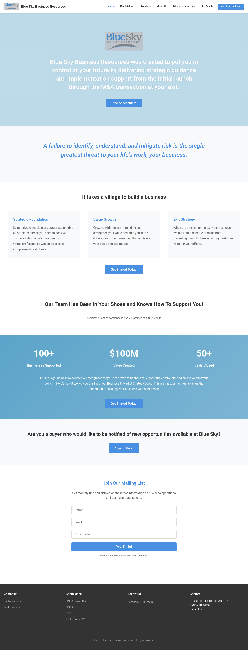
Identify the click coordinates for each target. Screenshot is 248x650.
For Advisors (127, 6)
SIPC (68, 613)
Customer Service (14, 601)
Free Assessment (124, 103)
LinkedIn (148, 602)
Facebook (133, 602)
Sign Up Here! (124, 448)
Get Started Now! (231, 6)
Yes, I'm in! (124, 546)
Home (111, 6)
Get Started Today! (124, 269)
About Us (161, 6)
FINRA (69, 607)
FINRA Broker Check (77, 601)
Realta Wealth (12, 607)
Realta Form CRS (76, 619)
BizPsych (207, 6)
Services (146, 6)
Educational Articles (184, 6)
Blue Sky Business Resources (35, 6)
